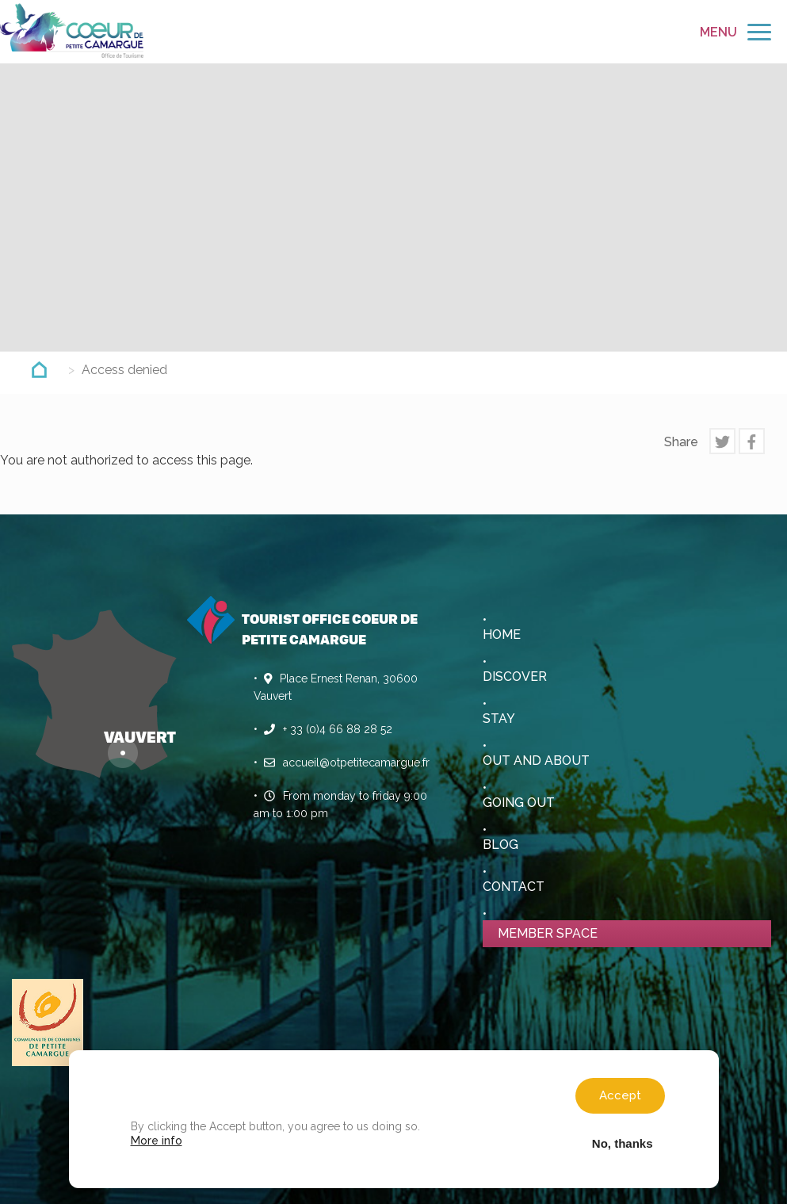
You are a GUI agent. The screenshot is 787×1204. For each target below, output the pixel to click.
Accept (620, 1095)
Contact (513, 886)
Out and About (536, 760)
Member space (548, 933)
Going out (519, 802)
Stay (499, 718)
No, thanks (622, 1143)
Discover (515, 676)
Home (502, 634)
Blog (500, 844)
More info (156, 1140)
